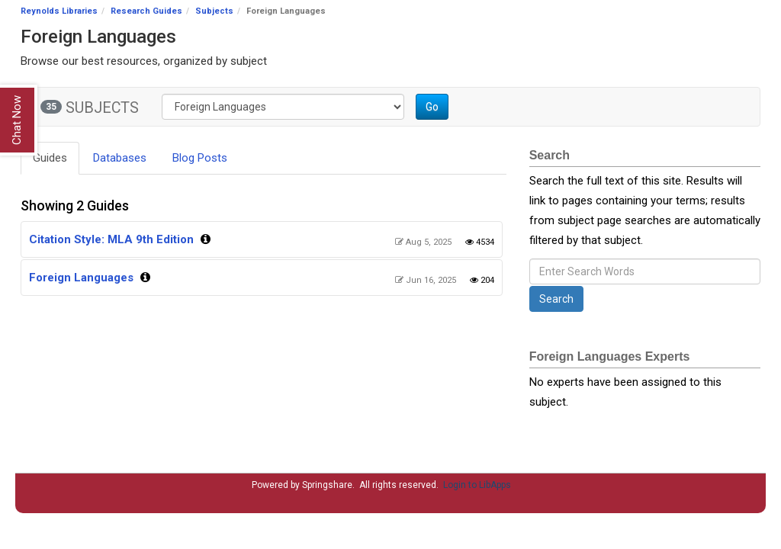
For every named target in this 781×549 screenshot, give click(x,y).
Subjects (214, 11)
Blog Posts (199, 158)
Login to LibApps (477, 485)
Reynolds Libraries (59, 11)
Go (432, 107)
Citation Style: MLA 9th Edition (111, 239)
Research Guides (146, 11)
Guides (50, 158)
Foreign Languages (81, 277)
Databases (119, 158)
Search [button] (556, 299)
